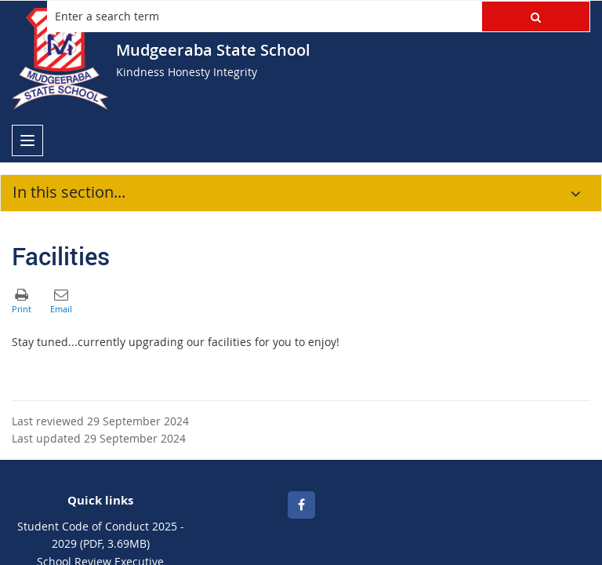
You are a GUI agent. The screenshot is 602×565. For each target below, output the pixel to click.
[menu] (27, 140)
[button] (535, 16)
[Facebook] (301, 505)
